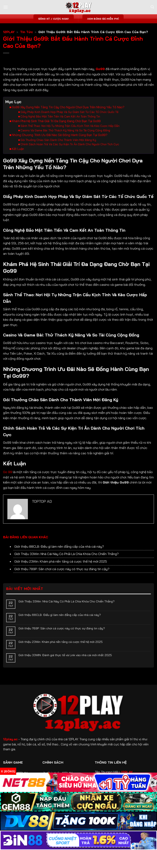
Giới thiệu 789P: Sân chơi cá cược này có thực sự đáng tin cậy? (61, 569)
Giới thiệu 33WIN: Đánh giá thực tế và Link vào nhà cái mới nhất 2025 (65, 655)
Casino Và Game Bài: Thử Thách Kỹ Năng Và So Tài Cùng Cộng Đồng (65, 130)
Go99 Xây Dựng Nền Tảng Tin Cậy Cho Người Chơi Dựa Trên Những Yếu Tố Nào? (68, 107)
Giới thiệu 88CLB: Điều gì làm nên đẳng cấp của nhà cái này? (59, 546)
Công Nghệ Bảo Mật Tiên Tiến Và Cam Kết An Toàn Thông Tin (60, 116)
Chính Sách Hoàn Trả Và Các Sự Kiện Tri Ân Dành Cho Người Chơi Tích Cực (69, 144)
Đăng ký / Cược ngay (53, 18)
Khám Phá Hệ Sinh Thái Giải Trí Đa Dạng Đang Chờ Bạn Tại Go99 (56, 121)
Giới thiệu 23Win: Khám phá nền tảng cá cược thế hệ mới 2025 (60, 561)
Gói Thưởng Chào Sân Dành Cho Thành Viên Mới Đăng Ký (58, 140)
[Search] (152, 7)
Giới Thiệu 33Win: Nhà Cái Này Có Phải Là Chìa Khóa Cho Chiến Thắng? (66, 554)
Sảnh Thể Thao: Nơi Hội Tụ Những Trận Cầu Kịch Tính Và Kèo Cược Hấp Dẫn (69, 125)
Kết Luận (18, 149)
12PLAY (9, 32)
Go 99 (7, 472)
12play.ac (10, 739)
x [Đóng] (8, 771)
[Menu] (5, 7)
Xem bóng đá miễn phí (103, 18)
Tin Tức (26, 32)
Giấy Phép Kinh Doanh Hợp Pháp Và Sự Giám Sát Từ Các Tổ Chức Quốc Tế (69, 112)
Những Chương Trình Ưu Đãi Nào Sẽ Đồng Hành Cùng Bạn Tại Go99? (59, 135)
